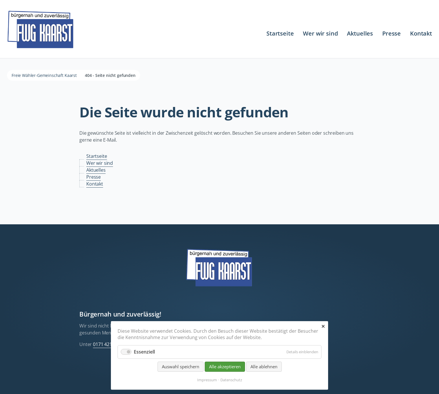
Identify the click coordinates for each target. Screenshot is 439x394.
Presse (391, 33)
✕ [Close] (323, 326)
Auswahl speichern (180, 366)
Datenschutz (231, 379)
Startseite (280, 33)
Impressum (207, 379)
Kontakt (421, 33)
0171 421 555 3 (109, 344)
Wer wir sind (320, 33)
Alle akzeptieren (225, 366)
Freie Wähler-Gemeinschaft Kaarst (44, 75)
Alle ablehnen (263, 366)
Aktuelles (360, 33)
